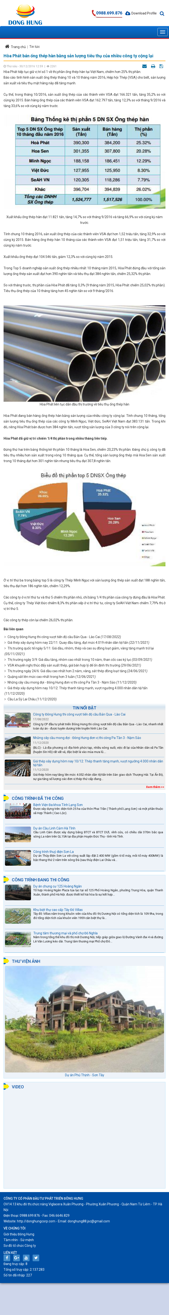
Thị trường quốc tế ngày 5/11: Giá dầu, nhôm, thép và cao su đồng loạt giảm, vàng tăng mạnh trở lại (81, 648)
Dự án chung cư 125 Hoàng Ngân (57, 886)
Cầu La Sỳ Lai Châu (22, 699)
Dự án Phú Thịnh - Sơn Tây (84, 1075)
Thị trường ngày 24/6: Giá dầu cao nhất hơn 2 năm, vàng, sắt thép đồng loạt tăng (67, 671)
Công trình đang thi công (40, 879)
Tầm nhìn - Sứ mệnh (19, 1240)
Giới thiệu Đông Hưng (19, 1234)
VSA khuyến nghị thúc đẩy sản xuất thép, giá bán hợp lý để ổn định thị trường (64, 665)
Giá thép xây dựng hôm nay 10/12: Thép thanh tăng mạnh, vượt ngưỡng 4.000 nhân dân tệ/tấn (77, 688)
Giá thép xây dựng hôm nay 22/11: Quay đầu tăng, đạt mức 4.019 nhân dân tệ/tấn (68, 642)
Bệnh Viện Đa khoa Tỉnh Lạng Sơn (58, 805)
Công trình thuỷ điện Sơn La (53, 852)
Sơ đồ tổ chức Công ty (20, 1245)
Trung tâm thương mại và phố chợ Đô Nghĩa (65, 933)
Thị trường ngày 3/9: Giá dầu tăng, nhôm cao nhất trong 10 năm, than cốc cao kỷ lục (69, 660)
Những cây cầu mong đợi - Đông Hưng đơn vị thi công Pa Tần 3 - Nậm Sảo (62, 682)
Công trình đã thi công (38, 798)
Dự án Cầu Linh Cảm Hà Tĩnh (54, 828)
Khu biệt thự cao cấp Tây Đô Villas (58, 910)
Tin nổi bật (84, 707)
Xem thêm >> (155, 787)
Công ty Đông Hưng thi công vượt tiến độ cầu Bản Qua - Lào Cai (54, 637)
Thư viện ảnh (26, 961)
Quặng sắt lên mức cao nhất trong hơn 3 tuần (41, 677)
